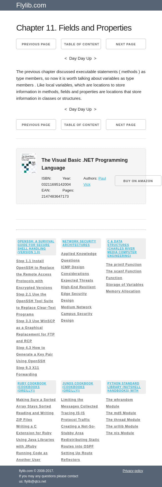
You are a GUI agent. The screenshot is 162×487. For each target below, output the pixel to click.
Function (114, 278)
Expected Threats (77, 280)
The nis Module (120, 433)
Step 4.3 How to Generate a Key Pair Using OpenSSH (34, 354)
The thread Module (123, 420)
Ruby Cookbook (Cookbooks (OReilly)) (31, 387)
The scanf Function (123, 271)
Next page (126, 44)
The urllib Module (122, 426)
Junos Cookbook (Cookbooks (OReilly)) (77, 387)
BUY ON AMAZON (138, 181)
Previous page (36, 44)
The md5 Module (121, 413)
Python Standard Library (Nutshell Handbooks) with (124, 387)
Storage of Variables (124, 285)
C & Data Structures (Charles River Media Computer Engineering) (122, 248)
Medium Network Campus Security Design (76, 313)
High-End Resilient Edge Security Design (78, 293)
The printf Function (123, 265)
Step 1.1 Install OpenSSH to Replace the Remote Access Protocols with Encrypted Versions (35, 274)
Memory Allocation (123, 291)
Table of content (81, 44)
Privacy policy (133, 471)
